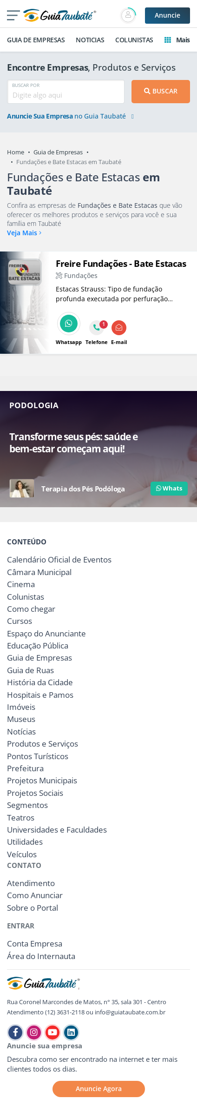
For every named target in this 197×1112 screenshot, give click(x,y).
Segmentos (27, 805)
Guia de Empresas (58, 152)
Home (15, 152)
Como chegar (31, 608)
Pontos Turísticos (37, 756)
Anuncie (167, 15)
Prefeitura (25, 768)
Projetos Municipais (42, 780)
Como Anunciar (35, 895)
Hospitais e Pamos (40, 694)
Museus (21, 719)
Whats (169, 488)
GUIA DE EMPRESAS (36, 39)
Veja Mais (24, 232)
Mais (177, 39)
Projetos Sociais (35, 793)
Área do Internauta (41, 956)
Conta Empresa (34, 943)
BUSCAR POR (25, 85)
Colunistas (25, 596)
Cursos (19, 621)
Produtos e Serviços (42, 743)
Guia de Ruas (30, 670)
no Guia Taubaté (70, 116)
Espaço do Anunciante (46, 633)
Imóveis (21, 707)
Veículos (22, 854)
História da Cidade (40, 682)
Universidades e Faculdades (57, 829)
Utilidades (25, 841)
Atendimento (31, 883)
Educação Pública (37, 645)
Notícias (21, 731)
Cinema (21, 584)
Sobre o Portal (32, 907)
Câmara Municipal (39, 572)
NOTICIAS (90, 39)
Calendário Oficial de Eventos (59, 559)
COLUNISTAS (134, 39)
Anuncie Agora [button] (99, 1088)
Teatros (20, 817)
